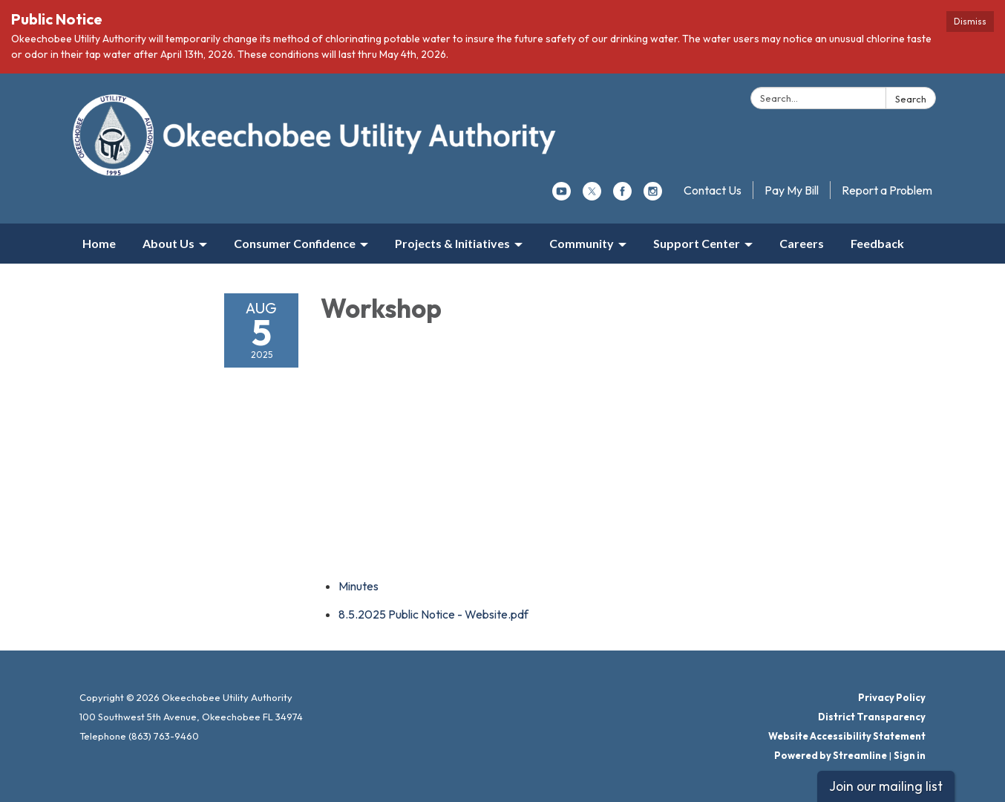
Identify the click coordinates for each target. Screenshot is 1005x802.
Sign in (910, 755)
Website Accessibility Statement (847, 736)
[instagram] (653, 196)
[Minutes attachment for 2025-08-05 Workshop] (358, 585)
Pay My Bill (792, 190)
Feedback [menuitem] (877, 243)
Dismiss (970, 21)
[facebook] (622, 196)
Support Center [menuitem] (696, 243)
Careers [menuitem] (801, 243)
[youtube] (561, 196)
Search (910, 99)
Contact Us (713, 190)
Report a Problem (887, 190)
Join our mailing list (886, 786)
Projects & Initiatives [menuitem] (452, 243)
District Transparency (872, 717)
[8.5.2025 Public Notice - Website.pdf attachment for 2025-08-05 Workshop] (433, 614)
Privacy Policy (892, 697)
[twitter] (592, 196)
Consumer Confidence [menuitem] (295, 243)
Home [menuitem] (99, 243)
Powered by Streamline (830, 755)
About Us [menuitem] (168, 243)
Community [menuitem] (581, 243)
